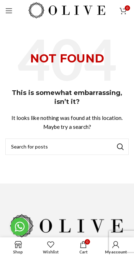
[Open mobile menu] (9, 11)
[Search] (67, 146)
